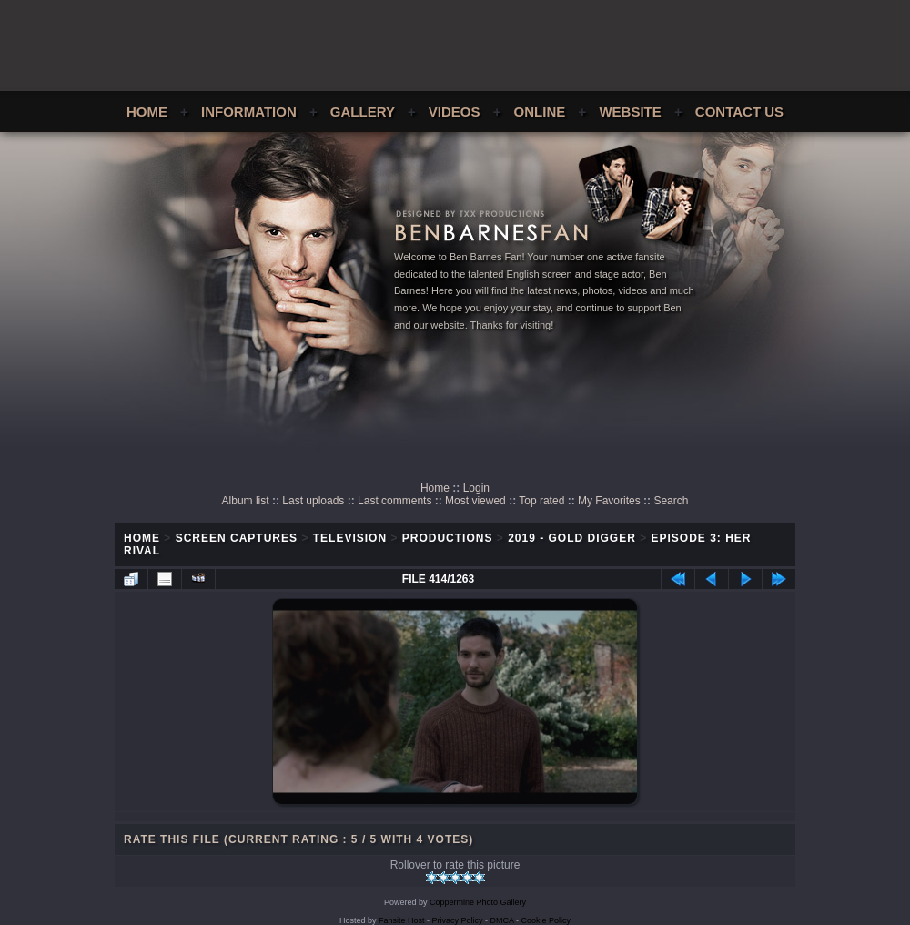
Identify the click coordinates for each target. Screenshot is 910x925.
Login (476, 488)
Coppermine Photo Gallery (478, 902)
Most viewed (475, 500)
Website (630, 111)
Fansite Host (402, 920)
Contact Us (739, 111)
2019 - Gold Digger (572, 538)
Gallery (362, 111)
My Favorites (609, 500)
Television (350, 538)
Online (540, 111)
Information (249, 111)
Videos (454, 111)
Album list (245, 500)
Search (670, 500)
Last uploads (313, 500)
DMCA (502, 920)
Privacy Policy (457, 920)
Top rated (541, 500)
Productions (447, 538)
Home (146, 111)
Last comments (394, 500)
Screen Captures (237, 538)
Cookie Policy (546, 920)
